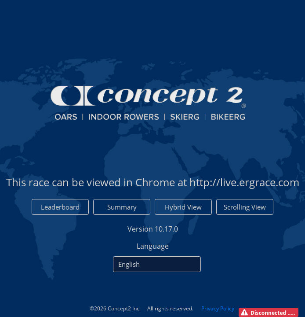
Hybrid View (183, 207)
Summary (122, 207)
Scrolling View (245, 207)
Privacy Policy (217, 308)
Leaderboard (60, 207)
